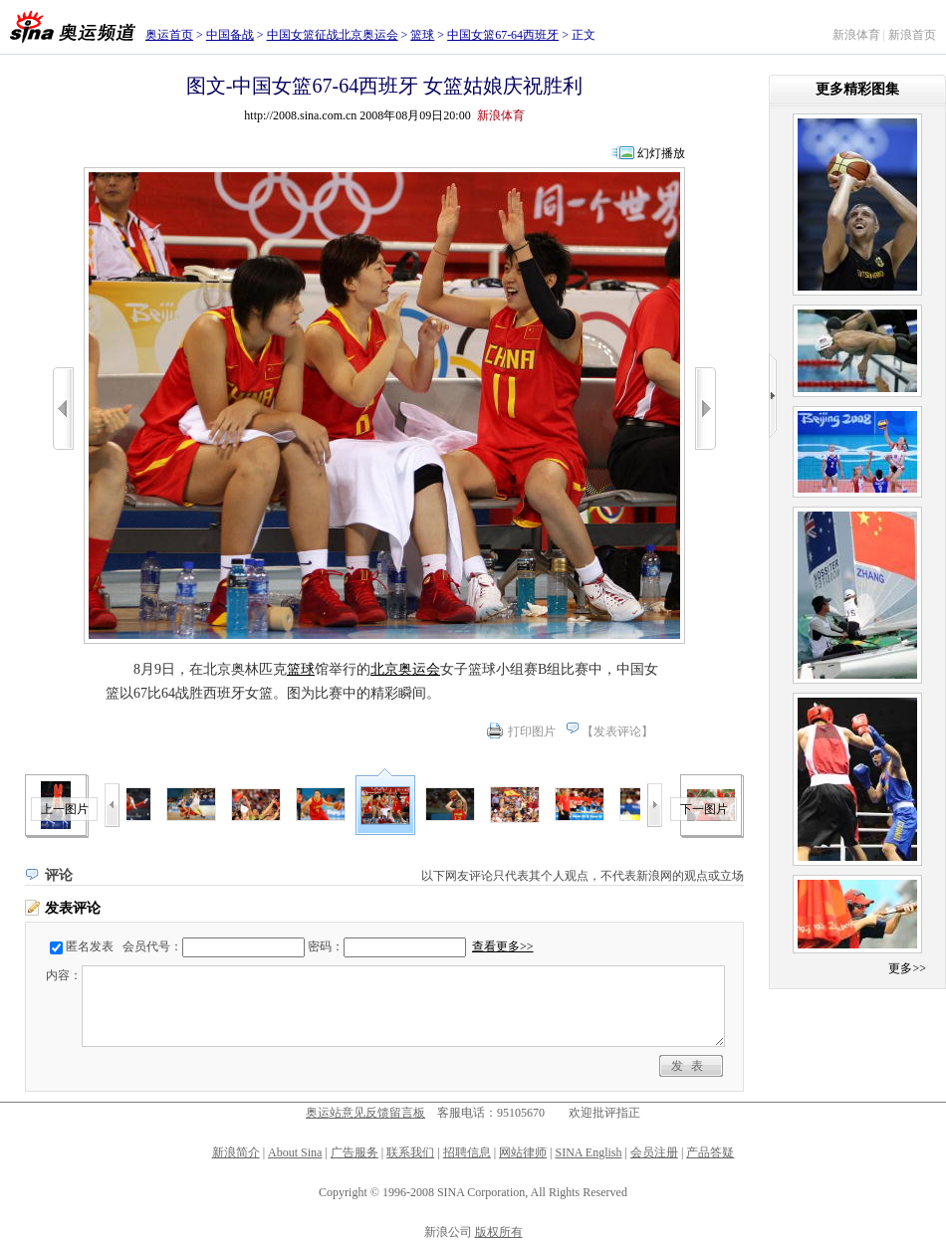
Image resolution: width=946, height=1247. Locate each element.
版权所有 (499, 1232)
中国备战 (230, 35)
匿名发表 (90, 946)
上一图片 (65, 809)
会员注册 (654, 1152)
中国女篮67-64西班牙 (503, 35)
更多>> (907, 968)
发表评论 (617, 731)
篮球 (422, 35)
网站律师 (523, 1152)
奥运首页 (169, 35)
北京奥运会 (405, 669)
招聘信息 (467, 1152)
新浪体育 (856, 35)
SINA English (588, 1152)
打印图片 (532, 731)
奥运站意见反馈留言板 (365, 1113)
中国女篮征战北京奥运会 (332, 35)
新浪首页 (912, 35)
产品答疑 (710, 1152)
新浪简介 (236, 1152)
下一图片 (704, 809)
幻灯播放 (661, 153)
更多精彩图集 (857, 89)
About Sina (295, 1152)
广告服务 (354, 1152)
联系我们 (410, 1152)
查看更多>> (503, 946)
